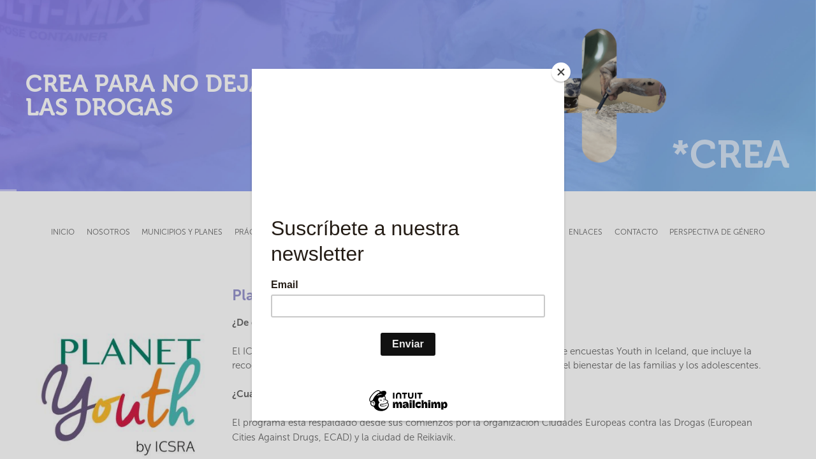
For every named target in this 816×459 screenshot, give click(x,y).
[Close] (561, 72)
